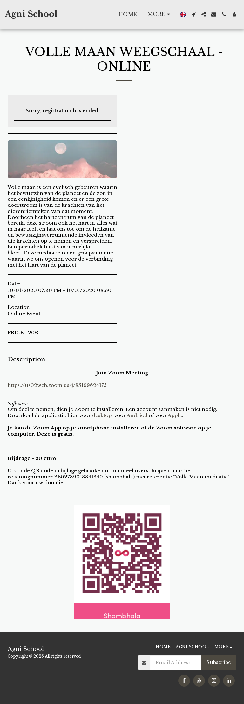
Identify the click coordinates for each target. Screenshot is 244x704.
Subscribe (219, 662)
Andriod (137, 415)
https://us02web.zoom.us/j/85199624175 (57, 385)
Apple (175, 415)
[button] (193, 14)
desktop (102, 415)
